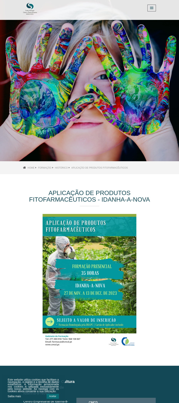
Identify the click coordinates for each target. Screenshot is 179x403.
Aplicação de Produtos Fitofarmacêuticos (99, 167)
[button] (13, 80)
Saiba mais (14, 396)
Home (31, 167)
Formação (44, 167)
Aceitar (52, 396)
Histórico (61, 167)
